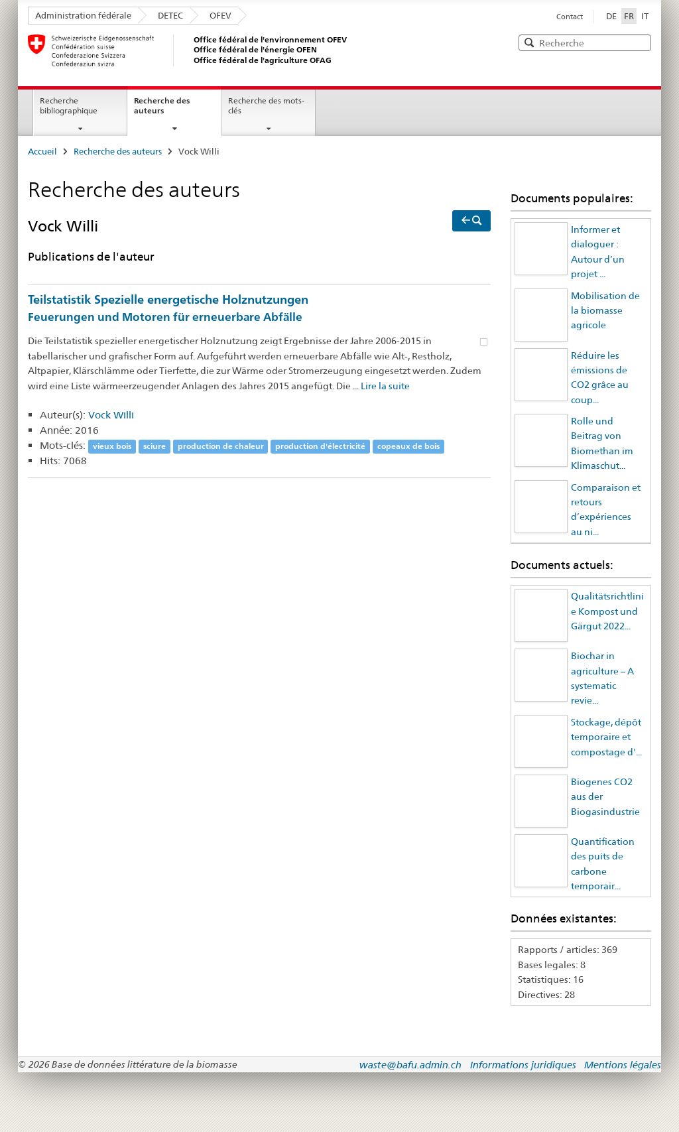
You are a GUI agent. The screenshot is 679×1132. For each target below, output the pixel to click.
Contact (569, 16)
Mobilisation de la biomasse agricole (605, 310)
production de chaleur (221, 446)
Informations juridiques (523, 1064)
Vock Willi (111, 415)
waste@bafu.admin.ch (410, 1064)
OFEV (220, 15)
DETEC (170, 15)
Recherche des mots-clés (266, 105)
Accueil (42, 151)
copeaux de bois (408, 446)
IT (644, 16)
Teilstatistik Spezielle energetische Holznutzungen (259, 309)
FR (630, 15)
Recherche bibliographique (68, 105)
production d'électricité (320, 446)
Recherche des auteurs (162, 105)
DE (611, 16)
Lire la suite (385, 386)
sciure (154, 446)
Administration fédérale (83, 15)
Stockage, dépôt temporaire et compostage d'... (606, 737)
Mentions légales (622, 1064)
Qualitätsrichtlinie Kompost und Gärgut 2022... (607, 611)
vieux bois (112, 446)
